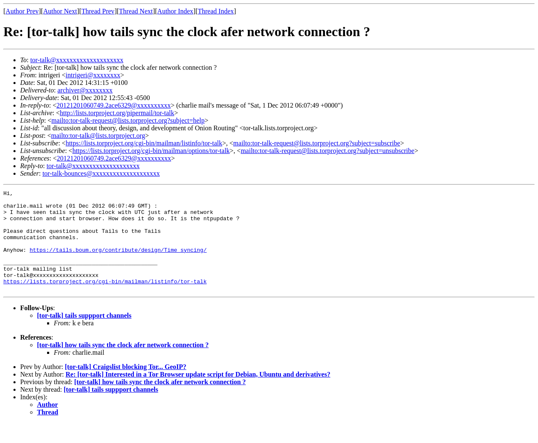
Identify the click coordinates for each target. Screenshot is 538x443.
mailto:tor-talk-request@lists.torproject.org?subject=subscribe (316, 143)
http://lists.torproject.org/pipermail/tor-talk (117, 112)
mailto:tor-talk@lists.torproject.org (98, 135)
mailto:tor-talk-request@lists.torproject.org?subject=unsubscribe (327, 150)
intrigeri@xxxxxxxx (93, 75)
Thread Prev (98, 11)
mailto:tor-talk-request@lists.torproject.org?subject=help (127, 120)
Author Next (60, 11)
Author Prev (22, 11)
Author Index (175, 11)
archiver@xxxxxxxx (85, 90)
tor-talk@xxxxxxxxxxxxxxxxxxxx (77, 59)
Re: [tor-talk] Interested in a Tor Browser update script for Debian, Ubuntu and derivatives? (198, 394)
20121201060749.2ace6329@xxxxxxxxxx (113, 105)
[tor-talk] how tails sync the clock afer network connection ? (122, 365)
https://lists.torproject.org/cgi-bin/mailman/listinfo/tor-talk (144, 143)
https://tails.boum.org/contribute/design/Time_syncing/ (117, 262)
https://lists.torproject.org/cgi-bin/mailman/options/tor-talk (150, 150)
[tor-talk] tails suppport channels (84, 335)
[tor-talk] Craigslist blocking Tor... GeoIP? (125, 386)
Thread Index (216, 11)
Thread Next (136, 11)
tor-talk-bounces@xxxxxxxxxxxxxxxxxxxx (101, 173)
